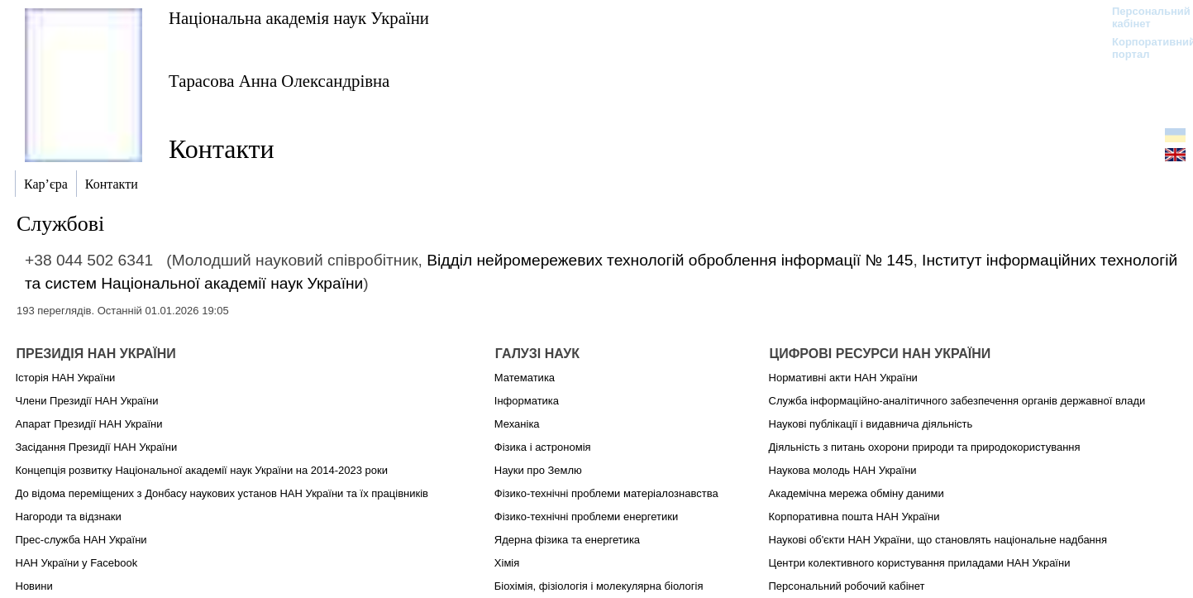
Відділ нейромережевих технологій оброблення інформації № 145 (670, 260)
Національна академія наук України (299, 17)
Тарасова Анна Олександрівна (279, 80)
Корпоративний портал (1143, 48)
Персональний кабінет (1143, 17)
